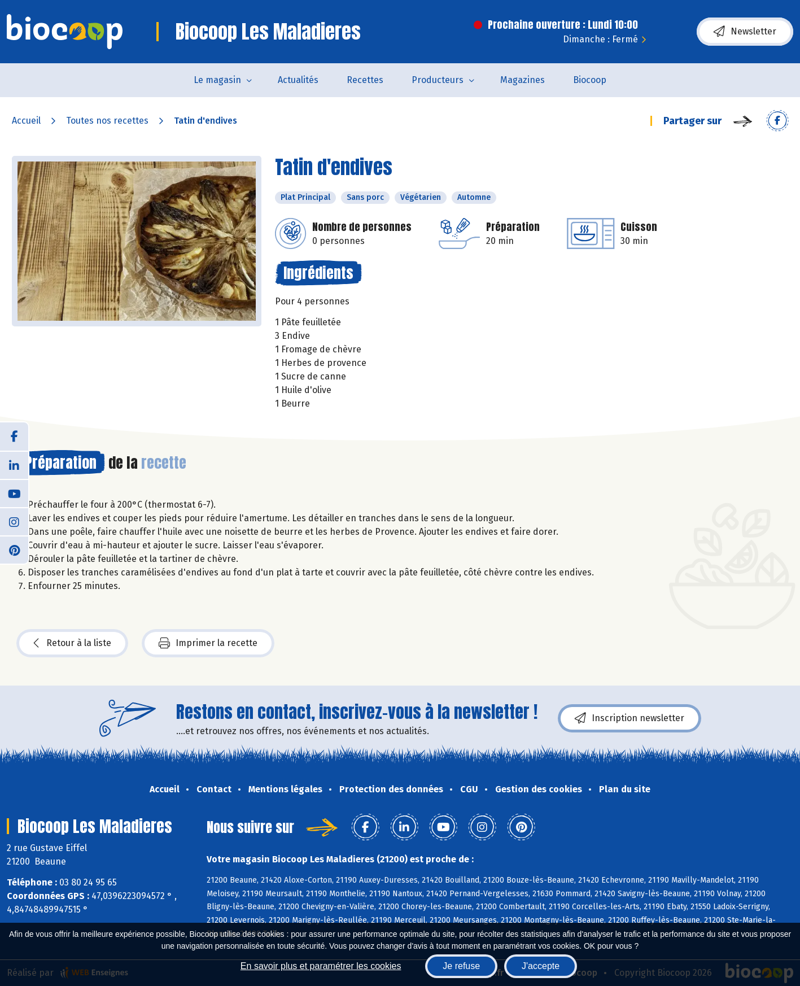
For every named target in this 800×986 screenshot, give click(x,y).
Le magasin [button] (217, 80)
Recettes (365, 80)
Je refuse (461, 966)
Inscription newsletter (629, 718)
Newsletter (745, 31)
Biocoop (589, 80)
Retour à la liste (72, 643)
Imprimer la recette (208, 643)
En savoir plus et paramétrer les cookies (321, 966)
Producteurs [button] (438, 80)
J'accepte (540, 966)
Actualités (298, 80)
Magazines (522, 80)
